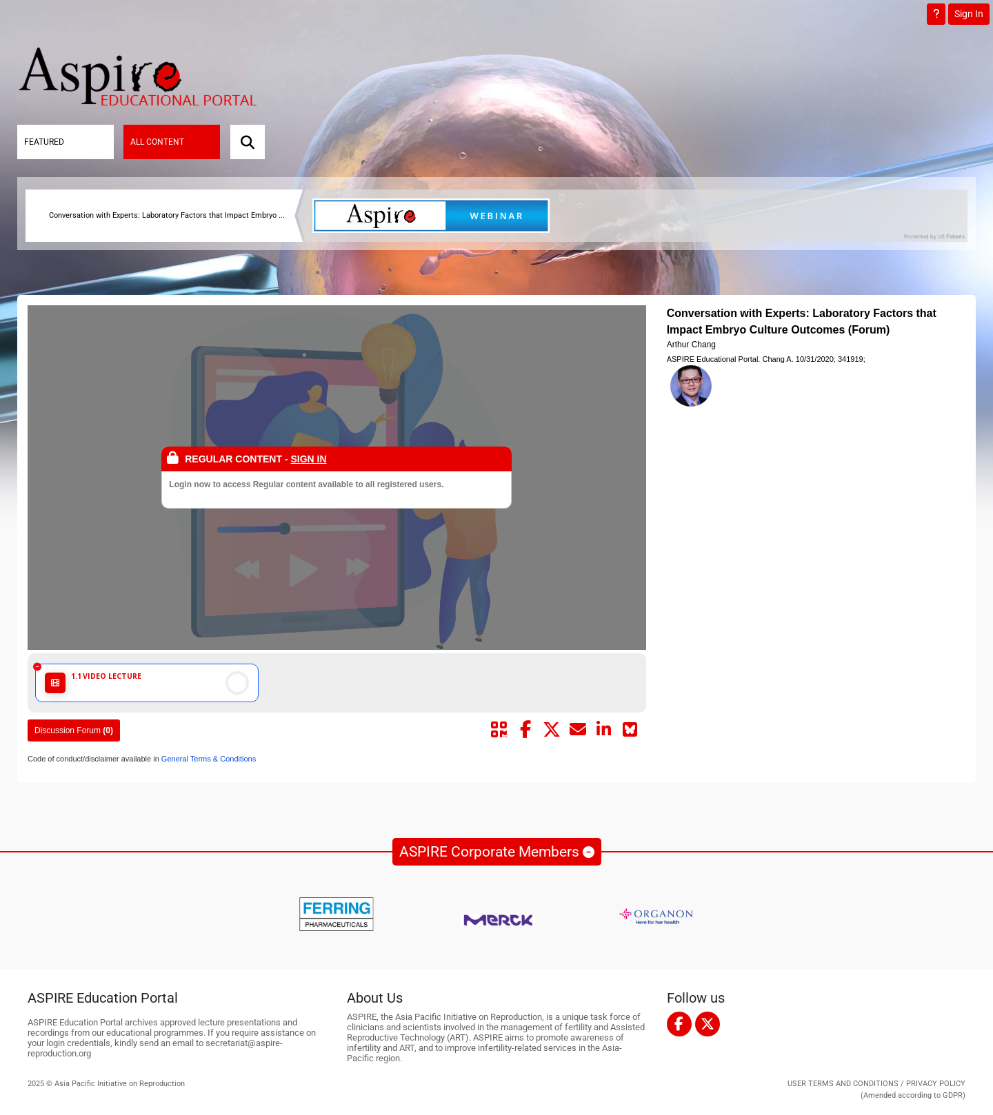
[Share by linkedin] (604, 729)
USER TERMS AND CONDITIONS (843, 1083)
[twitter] (707, 1024)
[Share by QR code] (499, 729)
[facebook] (679, 1024)
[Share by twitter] (551, 729)
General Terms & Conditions (207, 759)
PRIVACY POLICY (935, 1083)
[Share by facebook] (525, 729)
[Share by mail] (578, 729)
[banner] (436, 216)
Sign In (968, 13)
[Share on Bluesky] (630, 729)
